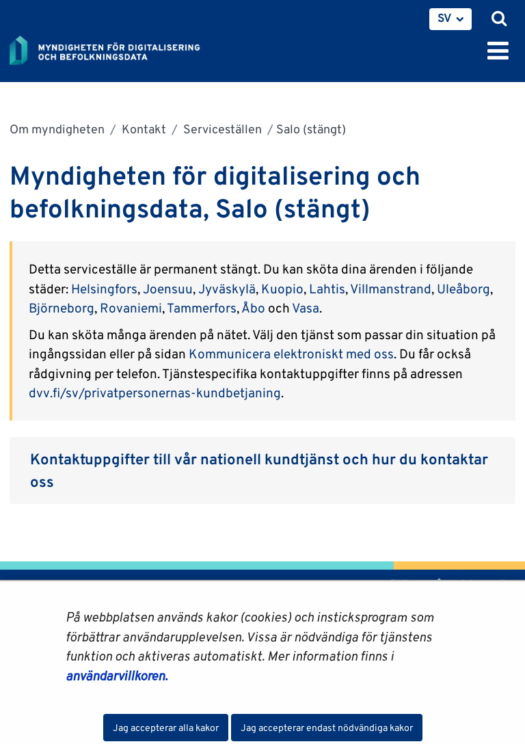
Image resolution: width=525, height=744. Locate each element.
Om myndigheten (57, 129)
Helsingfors (104, 288)
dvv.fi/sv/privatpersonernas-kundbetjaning (155, 392)
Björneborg (61, 308)
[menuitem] (450, 19)
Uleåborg (463, 288)
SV (445, 17)
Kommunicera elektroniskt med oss (291, 353)
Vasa (305, 308)
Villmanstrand (390, 288)
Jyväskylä (227, 288)
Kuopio (282, 288)
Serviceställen (221, 129)
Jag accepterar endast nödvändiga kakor (327, 727)
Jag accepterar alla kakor (166, 727)
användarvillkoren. (116, 675)
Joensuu (168, 288)
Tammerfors (202, 308)
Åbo (254, 308)
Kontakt (142, 129)
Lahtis (327, 288)
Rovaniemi (131, 308)
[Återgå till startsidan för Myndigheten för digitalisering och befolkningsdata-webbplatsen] (113, 47)
